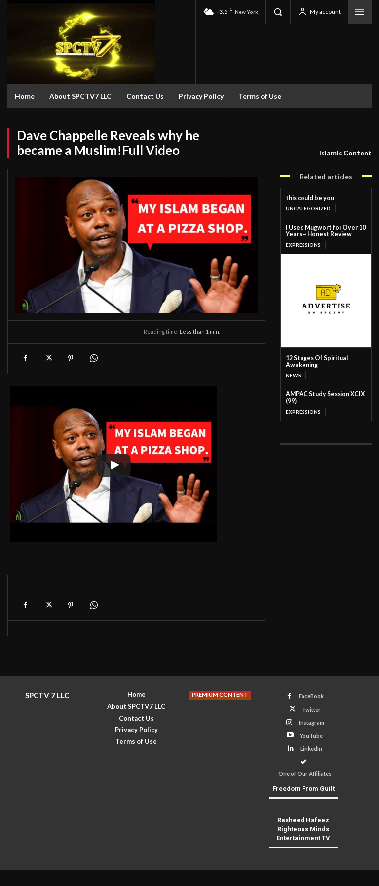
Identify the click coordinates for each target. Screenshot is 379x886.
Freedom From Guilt (303, 777)
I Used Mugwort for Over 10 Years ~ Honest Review (324, 231)
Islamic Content (345, 153)
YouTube (311, 735)
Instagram (311, 722)
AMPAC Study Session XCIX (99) (324, 396)
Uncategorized (308, 208)
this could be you (309, 198)
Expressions (303, 244)
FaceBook (311, 696)
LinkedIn (311, 748)
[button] (278, 12)
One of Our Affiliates (311, 761)
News (293, 374)
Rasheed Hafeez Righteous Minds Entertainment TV (303, 817)
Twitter (311, 709)
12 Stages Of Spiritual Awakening (315, 360)
